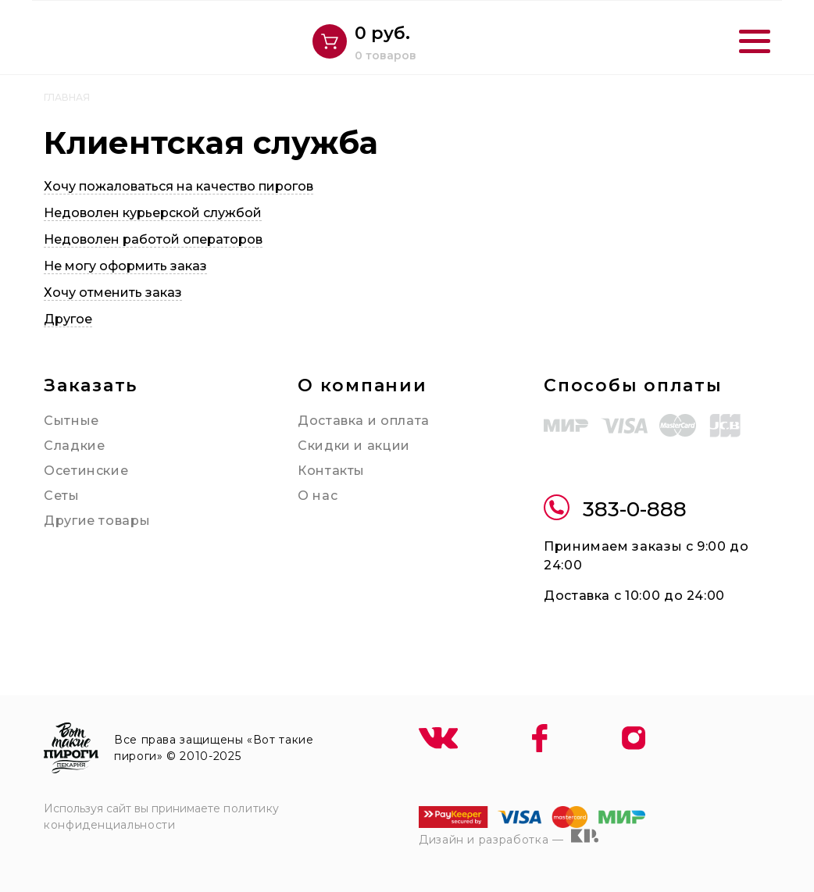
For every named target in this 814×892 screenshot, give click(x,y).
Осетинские (86, 470)
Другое (68, 319)
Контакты (331, 470)
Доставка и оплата (364, 420)
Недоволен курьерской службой (153, 212)
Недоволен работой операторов (153, 239)
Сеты (62, 495)
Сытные (71, 420)
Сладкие (74, 445)
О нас (317, 495)
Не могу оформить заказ (125, 266)
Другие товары (97, 520)
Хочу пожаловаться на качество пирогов (178, 186)
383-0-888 (615, 510)
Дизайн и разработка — (508, 837)
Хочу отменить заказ (113, 292)
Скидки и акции (354, 445)
